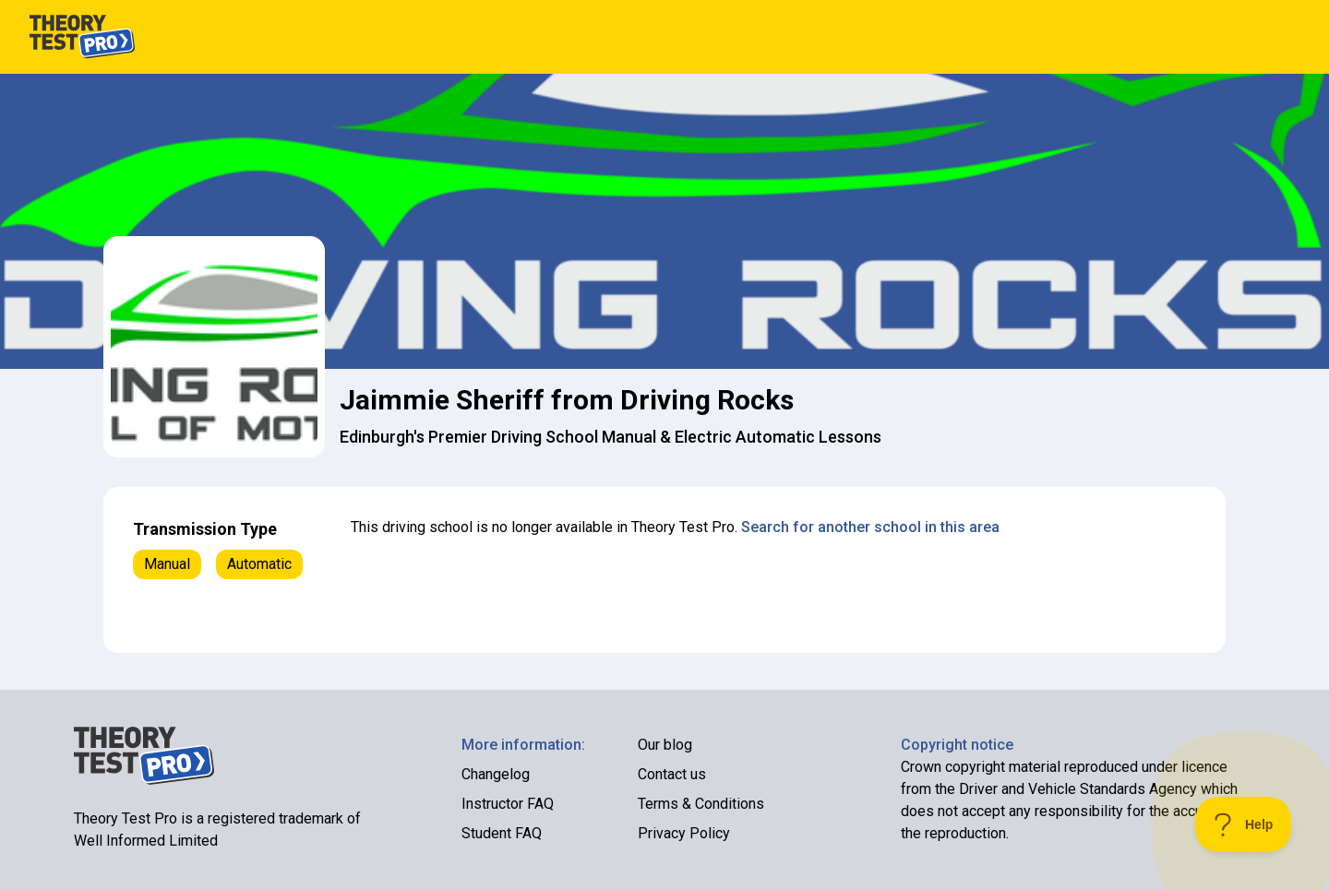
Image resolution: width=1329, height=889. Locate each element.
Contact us (672, 774)
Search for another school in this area (870, 527)
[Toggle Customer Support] (1243, 824)
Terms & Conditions (701, 803)
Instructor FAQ (507, 803)
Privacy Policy (684, 833)
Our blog (665, 744)
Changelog (495, 774)
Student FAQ (501, 833)
